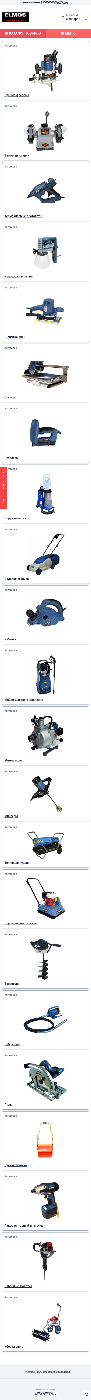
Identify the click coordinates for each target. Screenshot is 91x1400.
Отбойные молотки (18, 1286)
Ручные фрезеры (16, 95)
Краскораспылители (18, 276)
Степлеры (11, 458)
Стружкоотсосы (15, 518)
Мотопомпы (13, 760)
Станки (9, 397)
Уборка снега (14, 1346)
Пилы (8, 1104)
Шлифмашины (14, 337)
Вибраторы (12, 1044)
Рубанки (10, 639)
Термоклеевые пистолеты (23, 216)
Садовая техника (16, 579)
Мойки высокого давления (23, 700)
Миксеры (11, 816)
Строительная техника (20, 923)
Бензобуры (12, 983)
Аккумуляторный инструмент (25, 1225)
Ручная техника (15, 1165)
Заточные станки (16, 155)
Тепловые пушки (16, 862)
